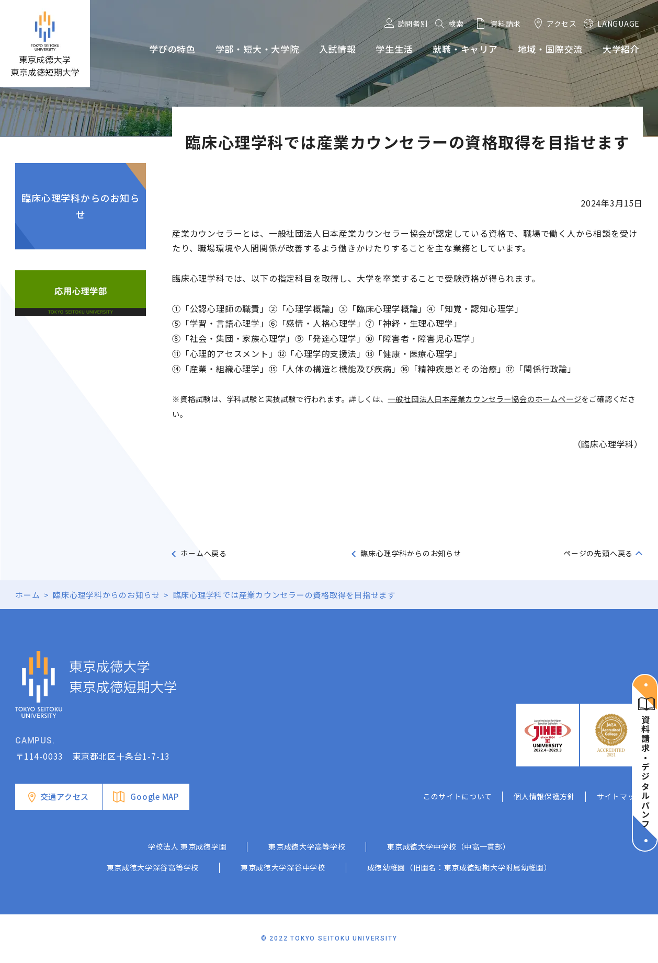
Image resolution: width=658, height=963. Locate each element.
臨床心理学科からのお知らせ (80, 206)
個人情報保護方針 (544, 796)
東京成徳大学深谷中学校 (283, 867)
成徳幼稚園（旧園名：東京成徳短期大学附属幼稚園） (459, 867)
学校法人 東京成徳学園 (187, 846)
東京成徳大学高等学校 (306, 846)
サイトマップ (620, 796)
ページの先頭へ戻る (598, 553)
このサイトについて (457, 796)
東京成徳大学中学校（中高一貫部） (448, 846)
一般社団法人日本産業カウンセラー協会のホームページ (484, 398)
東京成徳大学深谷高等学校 (153, 867)
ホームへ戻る (203, 553)
